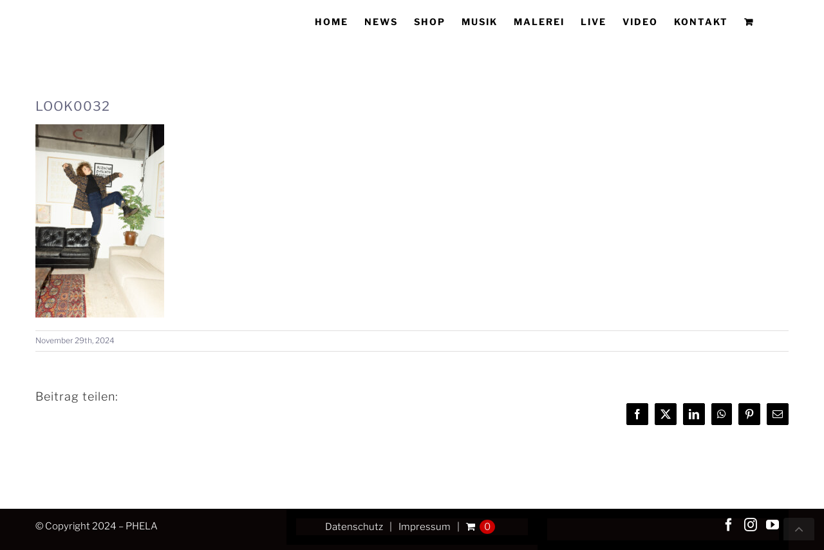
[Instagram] (750, 524)
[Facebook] (728, 524)
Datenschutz (354, 527)
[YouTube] (772, 524)
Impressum (424, 527)
